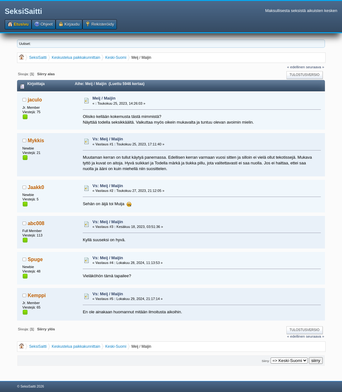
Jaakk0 (36, 187)
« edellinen (296, 67)
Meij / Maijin (104, 98)
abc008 (36, 223)
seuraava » (315, 67)
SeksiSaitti (23, 11)
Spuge (35, 259)
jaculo (35, 99)
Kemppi (37, 295)
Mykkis (36, 140)
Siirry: (266, 361)
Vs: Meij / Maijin (108, 139)
